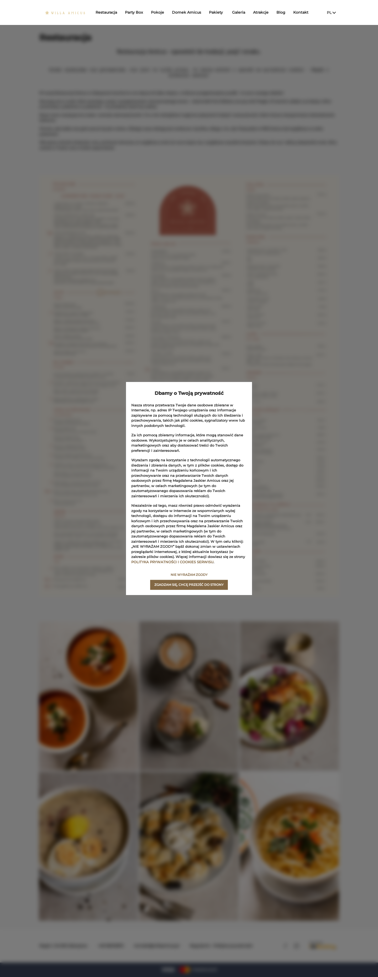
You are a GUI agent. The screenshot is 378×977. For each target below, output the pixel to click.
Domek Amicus (189, 12)
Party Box (137, 12)
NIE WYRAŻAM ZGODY (189, 575)
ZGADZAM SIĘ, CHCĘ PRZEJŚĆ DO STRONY (189, 585)
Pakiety (218, 12)
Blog (283, 12)
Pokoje (160, 12)
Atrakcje (263, 12)
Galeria (241, 12)
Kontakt (303, 12)
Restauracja (109, 12)
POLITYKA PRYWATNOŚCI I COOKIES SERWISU (172, 562)
